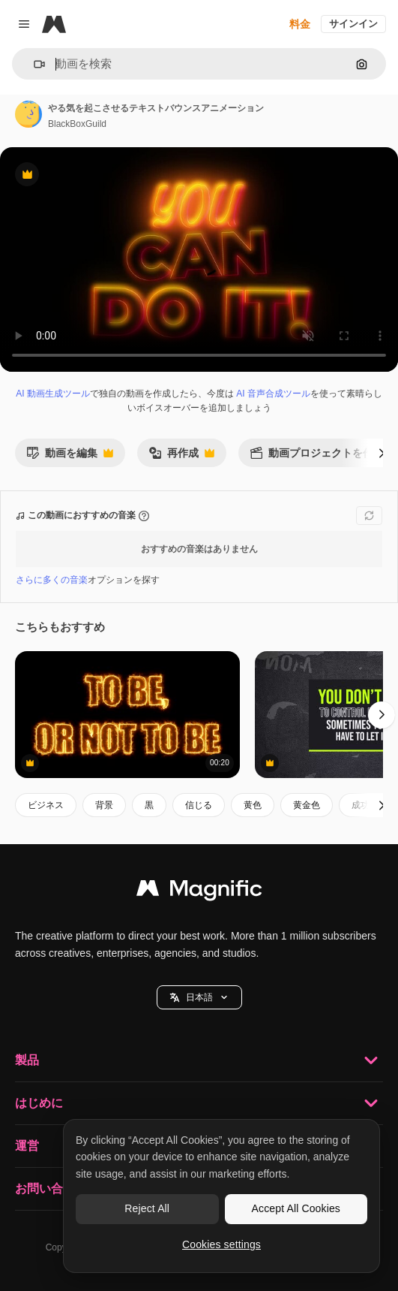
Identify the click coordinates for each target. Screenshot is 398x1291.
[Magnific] (54, 24)
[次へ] (381, 453)
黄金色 (306, 805)
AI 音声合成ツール (273, 393)
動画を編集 (69, 457)
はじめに (199, 1103)
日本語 (199, 997)
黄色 (253, 805)
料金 (299, 24)
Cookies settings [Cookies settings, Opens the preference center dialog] (221, 1244)
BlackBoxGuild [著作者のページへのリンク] (77, 124)
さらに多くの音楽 (52, 580)
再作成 (181, 457)
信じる (198, 805)
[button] (33, 64)
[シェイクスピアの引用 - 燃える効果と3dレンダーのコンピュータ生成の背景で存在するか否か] (127, 714)
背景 (104, 805)
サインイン (353, 23)
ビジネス (46, 805)
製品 (199, 1060)
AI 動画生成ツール (53, 393)
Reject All (146, 1208)
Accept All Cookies (296, 1208)
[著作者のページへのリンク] (28, 114)
